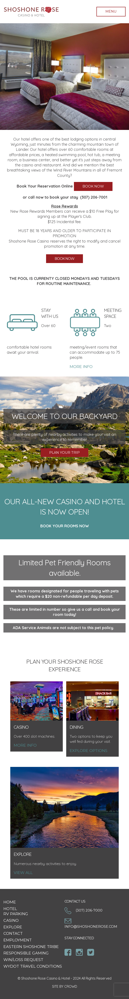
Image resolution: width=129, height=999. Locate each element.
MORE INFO (81, 366)
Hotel (10, 908)
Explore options (88, 750)
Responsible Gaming (26, 953)
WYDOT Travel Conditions (32, 966)
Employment (17, 940)
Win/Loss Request (23, 959)
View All (23, 872)
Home (9, 902)
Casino (11, 920)
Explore (12, 927)
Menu (111, 11)
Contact (13, 933)
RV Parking (15, 914)
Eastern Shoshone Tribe (31, 946)
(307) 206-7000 (83, 910)
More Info (25, 745)
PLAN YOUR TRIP (64, 453)
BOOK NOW (93, 186)
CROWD (70, 986)
